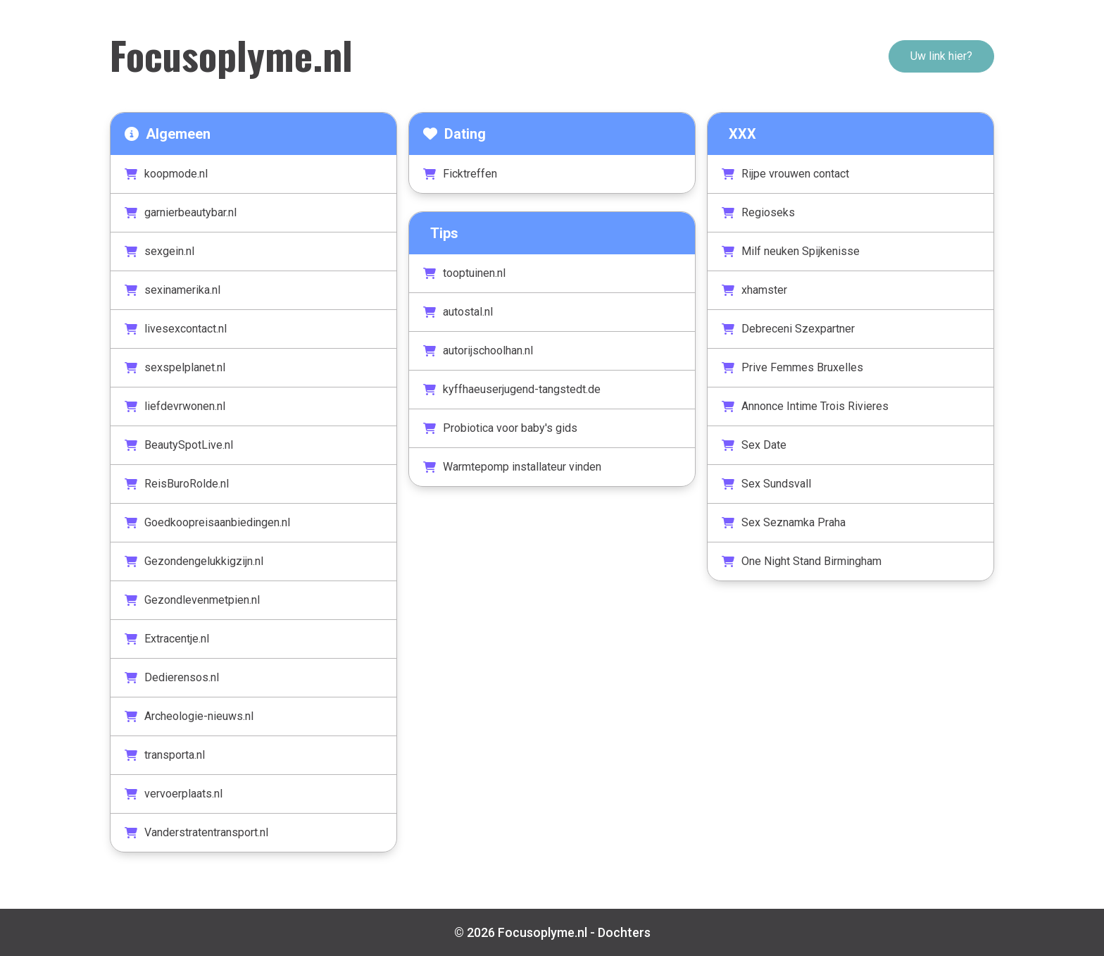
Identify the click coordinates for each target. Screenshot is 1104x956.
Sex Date (754, 445)
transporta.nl (165, 755)
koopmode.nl (166, 173)
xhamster (754, 290)
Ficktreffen (460, 173)
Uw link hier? (941, 56)
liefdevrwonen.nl (175, 406)
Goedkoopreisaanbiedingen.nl (207, 522)
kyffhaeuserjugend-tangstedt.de (512, 389)
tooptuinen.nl (464, 273)
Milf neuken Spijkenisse (791, 251)
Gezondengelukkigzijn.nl (194, 561)
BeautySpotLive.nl (179, 445)
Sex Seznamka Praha (784, 522)
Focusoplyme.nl (231, 54)
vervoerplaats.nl (173, 793)
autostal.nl (458, 311)
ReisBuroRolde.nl (177, 483)
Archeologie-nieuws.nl (189, 716)
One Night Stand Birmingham (802, 561)
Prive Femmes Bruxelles (792, 367)
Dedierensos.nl (172, 677)
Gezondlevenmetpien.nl (192, 600)
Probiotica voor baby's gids (500, 428)
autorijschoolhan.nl (478, 350)
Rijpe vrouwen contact (785, 173)
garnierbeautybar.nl (181, 212)
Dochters (624, 932)
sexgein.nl (159, 251)
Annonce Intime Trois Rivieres (805, 406)
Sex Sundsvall (766, 483)
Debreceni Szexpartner (788, 328)
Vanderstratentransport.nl (196, 832)
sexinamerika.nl (172, 290)
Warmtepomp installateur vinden (512, 466)
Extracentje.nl (167, 638)
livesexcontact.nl (176, 328)
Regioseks (758, 212)
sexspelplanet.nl (175, 367)
